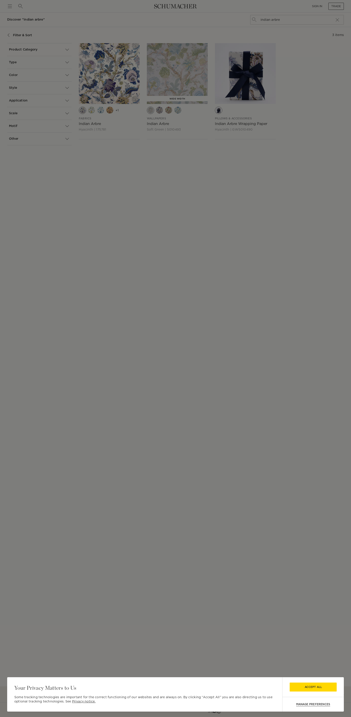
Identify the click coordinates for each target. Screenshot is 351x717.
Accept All (313, 687)
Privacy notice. (84, 701)
